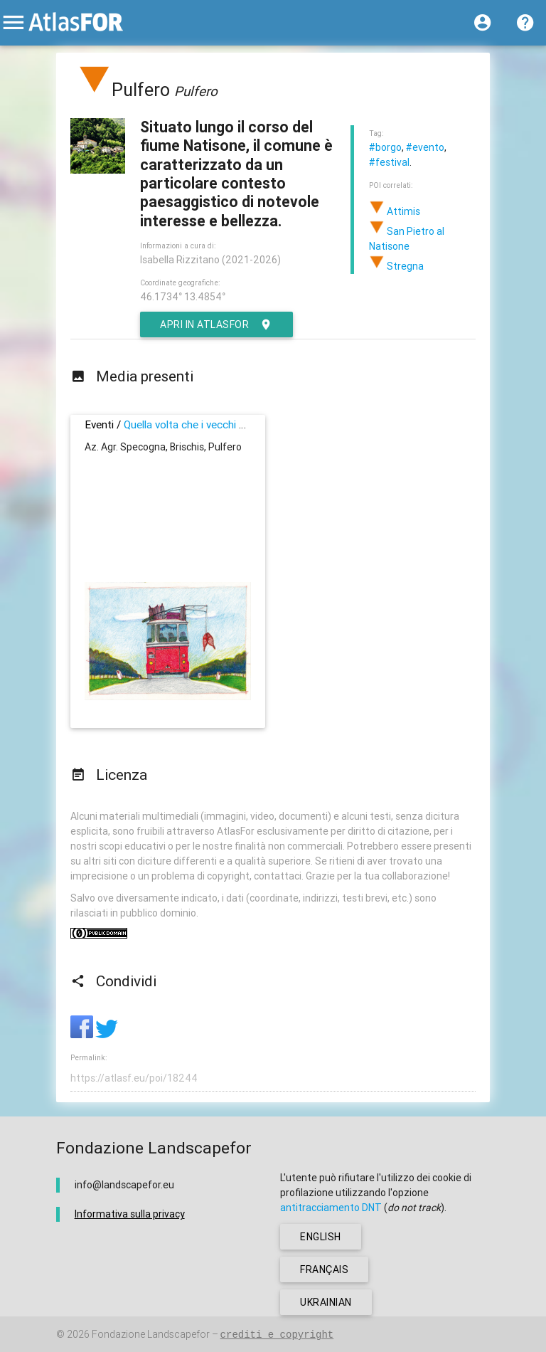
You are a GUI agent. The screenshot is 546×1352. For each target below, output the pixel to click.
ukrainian (326, 1302)
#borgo (385, 147)
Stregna (396, 266)
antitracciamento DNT (331, 1207)
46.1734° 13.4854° (182, 296)
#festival (389, 162)
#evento (425, 147)
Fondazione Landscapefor (151, 1334)
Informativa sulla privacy (130, 1214)
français (324, 1269)
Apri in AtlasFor (216, 324)
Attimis (394, 211)
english (320, 1236)
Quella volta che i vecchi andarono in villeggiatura (238, 424)
